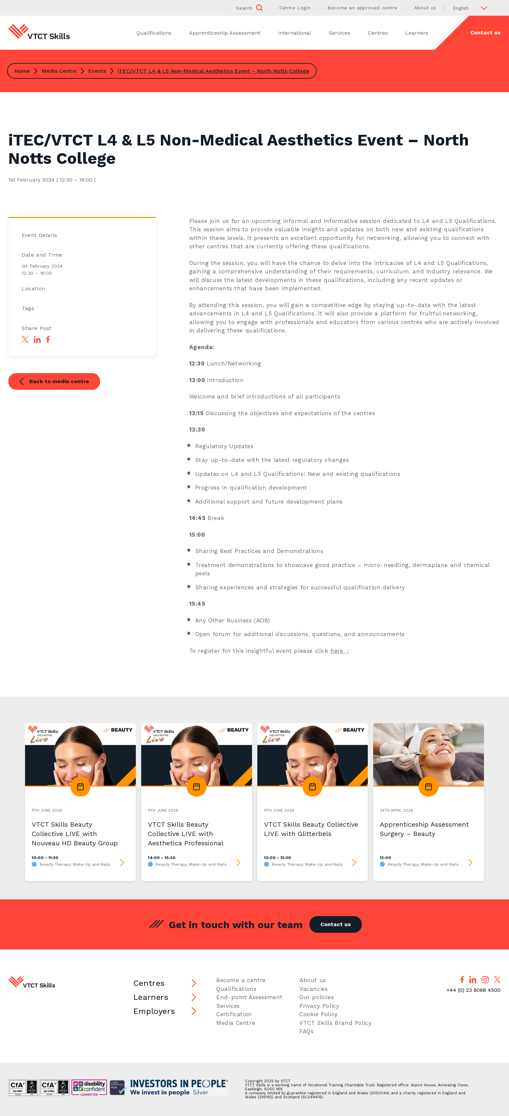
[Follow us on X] (497, 979)
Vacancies (313, 989)
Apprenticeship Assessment (224, 33)
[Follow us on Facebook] (462, 979)
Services (339, 33)
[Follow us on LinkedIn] (472, 979)
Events (97, 71)
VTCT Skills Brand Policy (335, 1023)
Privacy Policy (319, 1006)
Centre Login (294, 7)
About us (425, 7)
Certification (234, 1014)
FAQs (306, 1031)
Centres (378, 33)
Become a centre (241, 980)
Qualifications (154, 33)
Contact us (485, 32)
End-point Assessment (249, 997)
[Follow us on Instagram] (485, 979)
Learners (416, 33)
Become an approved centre (362, 7)
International (294, 33)
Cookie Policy (318, 1014)
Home (22, 71)
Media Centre (59, 71)
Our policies (316, 997)
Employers (154, 1011)
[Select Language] (473, 8)
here (337, 650)
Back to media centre (54, 382)
